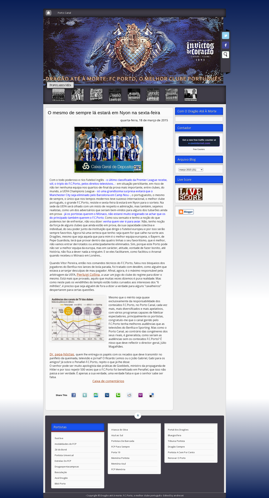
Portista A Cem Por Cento (181, 452)
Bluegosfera (174, 435)
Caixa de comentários (108, 381)
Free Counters (199, 149)
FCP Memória (118, 469)
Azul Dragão (61, 477)
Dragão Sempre (176, 446)
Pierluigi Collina (88, 274)
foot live (59, 438)
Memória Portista (120, 458)
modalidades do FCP (66, 443)
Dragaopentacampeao (67, 466)
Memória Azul (118, 463)
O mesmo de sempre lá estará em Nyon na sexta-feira (104, 112)
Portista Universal (64, 455)
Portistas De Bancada (122, 441)
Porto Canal (64, 12)
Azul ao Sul (117, 435)
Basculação (61, 472)
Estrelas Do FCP (63, 460)
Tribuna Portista (176, 441)
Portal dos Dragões (178, 429)
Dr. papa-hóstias (62, 354)
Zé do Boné (61, 449)
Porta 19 (115, 452)
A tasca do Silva (119, 429)
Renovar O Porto (177, 458)
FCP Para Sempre (120, 446)
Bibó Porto (60, 483)
